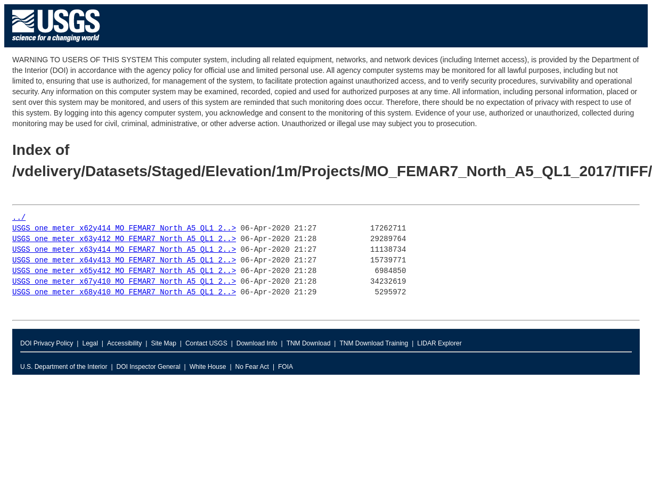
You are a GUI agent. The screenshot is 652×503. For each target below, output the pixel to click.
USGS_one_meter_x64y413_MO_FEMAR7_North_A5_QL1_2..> (124, 260)
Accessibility (124, 343)
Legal (89, 343)
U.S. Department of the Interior (63, 366)
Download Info (257, 343)
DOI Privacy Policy (46, 343)
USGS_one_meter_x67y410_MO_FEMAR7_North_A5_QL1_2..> (124, 282)
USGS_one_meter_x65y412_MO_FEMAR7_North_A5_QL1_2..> (124, 271)
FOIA (285, 366)
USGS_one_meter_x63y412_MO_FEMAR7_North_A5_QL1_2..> (124, 239)
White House (208, 366)
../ (19, 218)
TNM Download (309, 343)
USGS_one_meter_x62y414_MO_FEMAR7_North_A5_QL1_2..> (124, 229)
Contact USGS (206, 343)
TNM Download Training (373, 343)
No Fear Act (252, 366)
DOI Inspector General (149, 366)
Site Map (163, 343)
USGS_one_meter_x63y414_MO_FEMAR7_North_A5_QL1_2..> (124, 250)
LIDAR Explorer (439, 343)
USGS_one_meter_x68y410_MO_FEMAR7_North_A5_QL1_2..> (124, 292)
